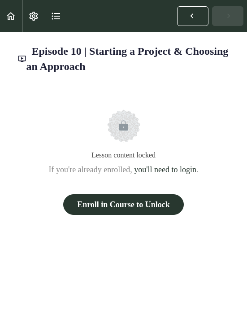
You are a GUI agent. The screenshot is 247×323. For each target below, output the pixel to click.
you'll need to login (165, 169)
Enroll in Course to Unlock (123, 204)
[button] (11, 16)
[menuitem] (33, 16)
